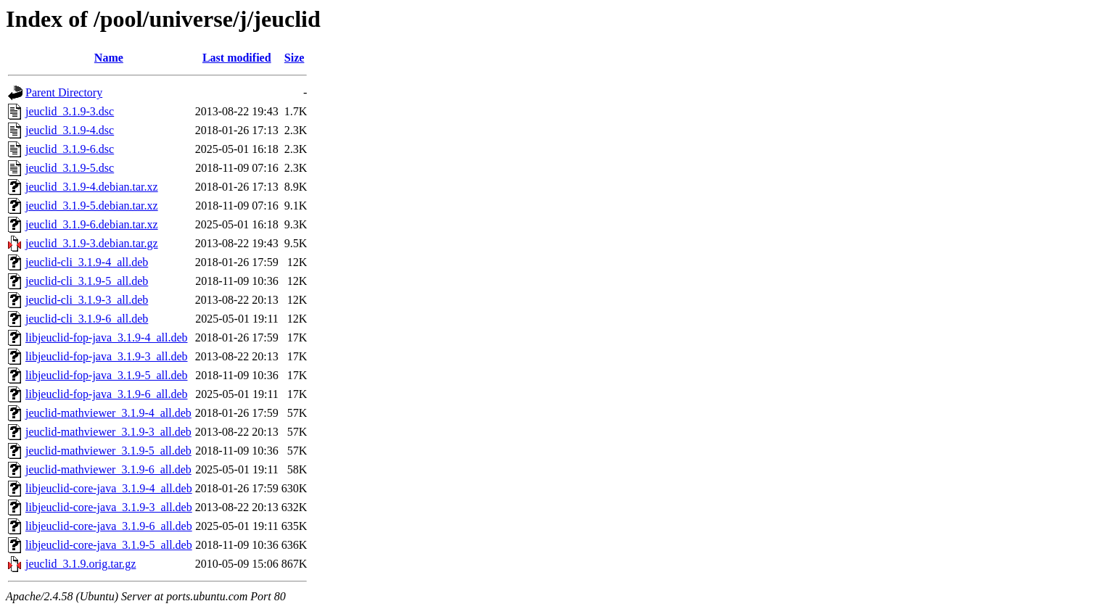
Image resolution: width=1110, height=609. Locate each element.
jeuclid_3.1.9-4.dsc (69, 130)
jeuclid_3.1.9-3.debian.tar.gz (91, 243)
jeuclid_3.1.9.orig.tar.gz (80, 564)
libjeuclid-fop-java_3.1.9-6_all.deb (106, 394)
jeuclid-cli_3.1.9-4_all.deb (86, 262)
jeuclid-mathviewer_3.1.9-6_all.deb (108, 469)
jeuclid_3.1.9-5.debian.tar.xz (91, 205)
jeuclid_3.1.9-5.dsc (69, 168)
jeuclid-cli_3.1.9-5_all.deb (86, 281)
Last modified (236, 57)
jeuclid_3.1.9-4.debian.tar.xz (91, 187)
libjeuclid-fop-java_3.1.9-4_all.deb (106, 337)
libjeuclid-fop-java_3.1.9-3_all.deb (106, 356)
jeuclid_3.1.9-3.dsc (69, 111)
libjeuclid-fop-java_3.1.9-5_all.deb (106, 375)
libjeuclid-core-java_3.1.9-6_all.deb (108, 526)
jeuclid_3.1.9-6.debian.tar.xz (91, 224)
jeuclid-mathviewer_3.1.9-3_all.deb (108, 432)
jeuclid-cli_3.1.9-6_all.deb (86, 318)
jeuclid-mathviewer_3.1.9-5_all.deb (108, 450)
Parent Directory (63, 92)
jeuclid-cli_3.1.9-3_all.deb (86, 300)
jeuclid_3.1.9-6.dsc (69, 149)
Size (294, 57)
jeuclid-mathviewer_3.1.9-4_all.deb (108, 413)
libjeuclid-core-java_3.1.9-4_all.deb (108, 488)
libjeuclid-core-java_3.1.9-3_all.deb (108, 507)
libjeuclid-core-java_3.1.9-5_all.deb (108, 545)
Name (108, 57)
